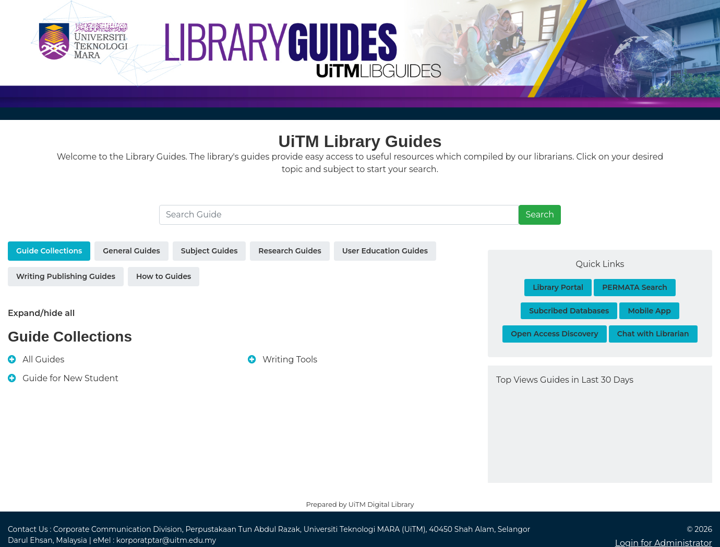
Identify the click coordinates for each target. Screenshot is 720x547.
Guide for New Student (70, 378)
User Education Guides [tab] (385, 251)
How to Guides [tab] (163, 276)
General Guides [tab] (131, 251)
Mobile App (649, 310)
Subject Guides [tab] (209, 251)
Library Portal (558, 287)
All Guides (43, 359)
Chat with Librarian (653, 333)
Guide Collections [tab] (49, 251)
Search (539, 215)
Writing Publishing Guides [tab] (65, 276)
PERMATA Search (634, 287)
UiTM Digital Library (381, 504)
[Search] (339, 215)
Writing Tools (289, 359)
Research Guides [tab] (289, 251)
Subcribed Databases (569, 310)
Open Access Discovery (554, 333)
